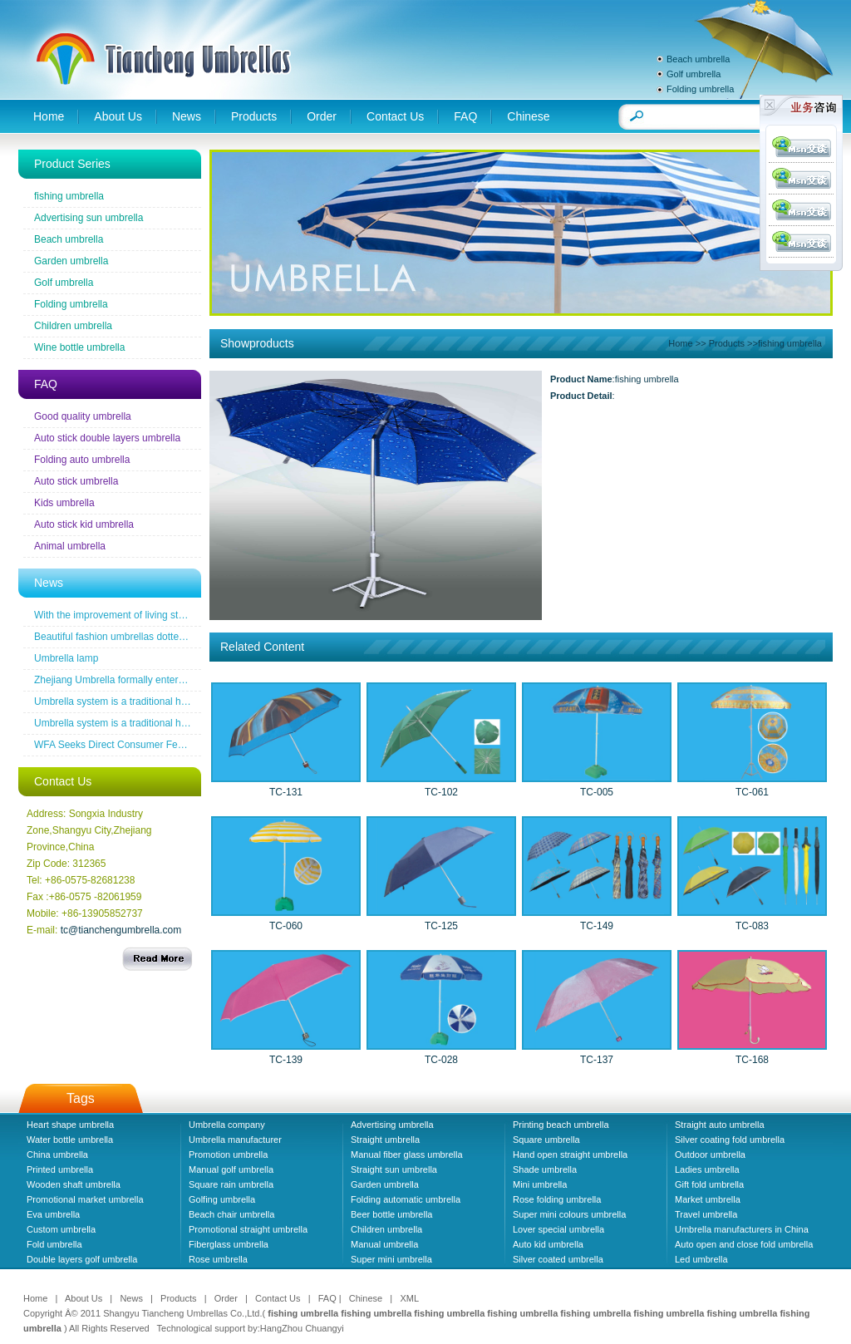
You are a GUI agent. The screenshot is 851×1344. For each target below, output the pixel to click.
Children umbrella (73, 326)
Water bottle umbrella (70, 1140)
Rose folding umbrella (557, 1199)
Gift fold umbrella (709, 1184)
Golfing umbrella (222, 1199)
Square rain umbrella (231, 1184)
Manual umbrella (384, 1244)
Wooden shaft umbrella (74, 1184)
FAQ (465, 116)
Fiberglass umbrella (228, 1244)
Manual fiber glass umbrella (407, 1154)
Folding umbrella (700, 89)
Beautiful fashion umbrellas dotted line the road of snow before (172, 636)
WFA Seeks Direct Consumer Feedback (121, 745)
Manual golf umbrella (231, 1169)
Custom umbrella (61, 1229)
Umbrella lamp (66, 658)
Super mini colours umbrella (569, 1214)
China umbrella (57, 1154)
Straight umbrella (385, 1140)
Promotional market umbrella (85, 1199)
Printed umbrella (60, 1169)
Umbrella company (227, 1125)
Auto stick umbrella (76, 481)
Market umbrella (707, 1199)
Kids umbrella (64, 503)
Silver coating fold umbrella (730, 1140)
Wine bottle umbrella (79, 347)
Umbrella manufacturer (235, 1140)
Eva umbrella (53, 1214)
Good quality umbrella (82, 416)
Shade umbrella (545, 1169)
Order (322, 116)
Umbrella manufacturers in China (742, 1229)
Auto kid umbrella (548, 1244)
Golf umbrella (694, 74)
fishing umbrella (69, 196)
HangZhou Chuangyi (302, 1328)
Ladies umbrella (707, 1169)
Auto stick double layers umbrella (107, 438)
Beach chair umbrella (231, 1214)
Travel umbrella (706, 1214)
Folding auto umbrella (82, 459)
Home (48, 116)
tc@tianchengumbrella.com (121, 930)
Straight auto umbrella (720, 1125)
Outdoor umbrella (710, 1154)
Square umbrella (546, 1140)
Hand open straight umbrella (570, 1154)
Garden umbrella (71, 261)
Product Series (72, 163)
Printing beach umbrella (561, 1125)
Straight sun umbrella (394, 1169)
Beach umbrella (698, 59)
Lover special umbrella (558, 1229)
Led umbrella (701, 1259)
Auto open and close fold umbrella (744, 1244)
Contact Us (395, 116)
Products (254, 116)
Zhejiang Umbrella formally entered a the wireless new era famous (180, 680)
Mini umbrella (540, 1184)
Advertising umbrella (392, 1125)
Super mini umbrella (391, 1259)
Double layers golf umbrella (82, 1259)
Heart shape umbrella (70, 1125)
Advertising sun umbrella (88, 218)
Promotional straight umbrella (248, 1229)
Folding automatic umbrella (405, 1199)
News (186, 116)
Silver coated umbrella (558, 1259)
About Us (118, 116)
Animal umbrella (70, 546)
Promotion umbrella (228, 1154)
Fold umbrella (54, 1244)
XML (409, 1298)
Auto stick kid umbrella (84, 524)
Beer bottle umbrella (391, 1214)
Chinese (528, 116)
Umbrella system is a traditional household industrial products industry (188, 701)
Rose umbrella (218, 1259)
